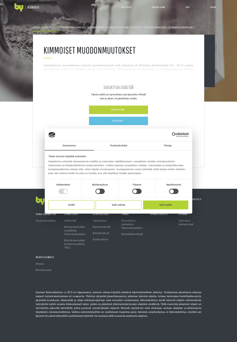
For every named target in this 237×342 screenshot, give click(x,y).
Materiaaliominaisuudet (156, 27)
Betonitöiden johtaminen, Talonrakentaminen (131, 224)
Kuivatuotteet (100, 239)
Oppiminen (182, 214)
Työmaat (125, 214)
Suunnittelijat (49, 27)
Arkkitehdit (70, 220)
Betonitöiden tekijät (132, 234)
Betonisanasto (44, 269)
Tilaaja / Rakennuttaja (46, 214)
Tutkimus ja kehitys (159, 214)
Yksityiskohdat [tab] (118, 145)
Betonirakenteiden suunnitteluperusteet (124, 27)
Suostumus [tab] (69, 145)
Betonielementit (101, 226)
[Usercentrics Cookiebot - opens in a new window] (174, 134)
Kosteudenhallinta (46, 220)
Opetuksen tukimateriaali (185, 222)
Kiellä (71, 205)
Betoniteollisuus (101, 214)
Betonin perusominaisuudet (181, 27)
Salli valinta (118, 205)
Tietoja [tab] (168, 145)
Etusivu (36, 27)
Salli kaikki (165, 205)
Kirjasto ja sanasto (45, 257)
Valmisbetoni (100, 220)
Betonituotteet (101, 233)
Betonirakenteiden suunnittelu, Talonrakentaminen (81, 27)
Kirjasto (40, 263)
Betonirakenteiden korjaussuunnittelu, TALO (74, 244)
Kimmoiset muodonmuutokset (46, 31)
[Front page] (26, 7)
